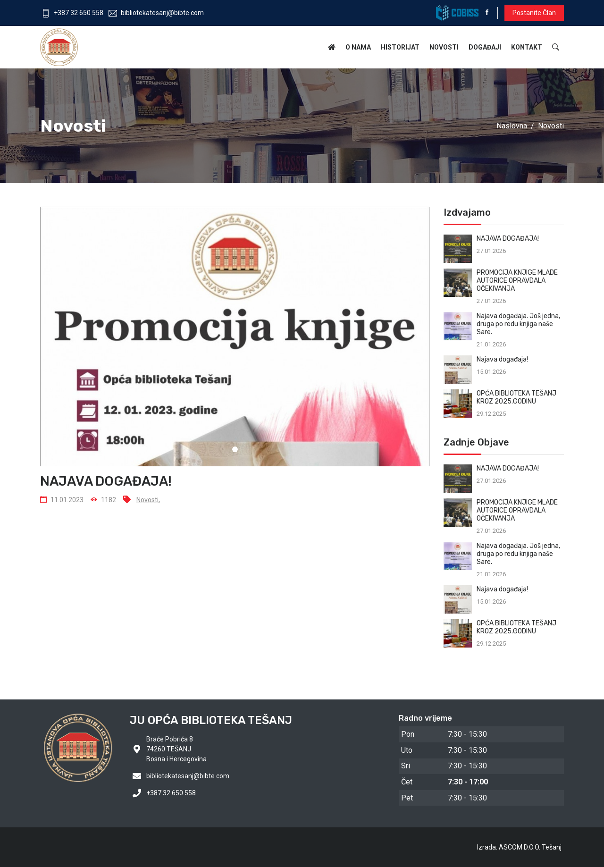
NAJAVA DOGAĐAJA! (508, 239)
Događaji (485, 47)
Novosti (444, 47)
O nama (358, 47)
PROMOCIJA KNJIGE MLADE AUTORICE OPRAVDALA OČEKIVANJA (517, 281)
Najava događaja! (502, 359)
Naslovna (511, 125)
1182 (103, 500)
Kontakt (526, 47)
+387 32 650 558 (72, 13)
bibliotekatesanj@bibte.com (156, 13)
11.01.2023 (62, 500)
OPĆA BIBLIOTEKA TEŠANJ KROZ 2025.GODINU (516, 397)
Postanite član (534, 13)
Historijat (400, 47)
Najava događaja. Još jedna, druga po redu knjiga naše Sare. (518, 324)
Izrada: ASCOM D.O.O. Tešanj (519, 847)
